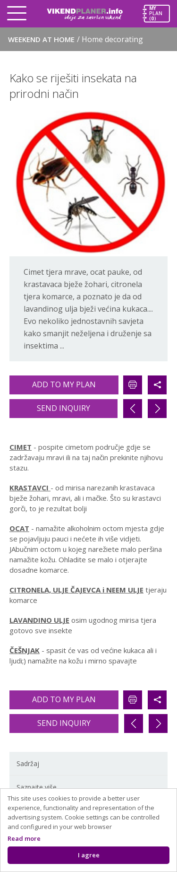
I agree (89, 855)
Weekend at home (75, 39)
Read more (24, 838)
